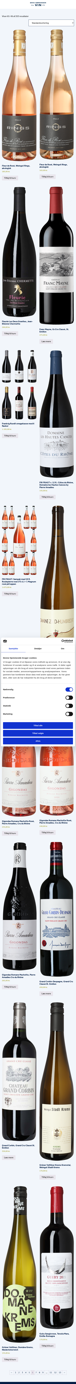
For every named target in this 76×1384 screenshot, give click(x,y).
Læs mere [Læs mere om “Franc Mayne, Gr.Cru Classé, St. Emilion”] (46, 341)
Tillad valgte (38, 733)
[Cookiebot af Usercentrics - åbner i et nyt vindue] (61, 641)
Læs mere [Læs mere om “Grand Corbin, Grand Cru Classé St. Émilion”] (8, 1157)
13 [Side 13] (60, 1372)
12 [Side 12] (55, 1372)
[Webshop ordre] (51, 23)
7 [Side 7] (36, 1372)
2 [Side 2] (19, 1372)
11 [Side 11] (51, 1372)
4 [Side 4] (25, 1372)
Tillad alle (38, 725)
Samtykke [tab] (13, 648)
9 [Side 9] (43, 1372)
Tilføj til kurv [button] (10, 178)
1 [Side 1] (15, 1372)
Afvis (38, 741)
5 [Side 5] (29, 1372)
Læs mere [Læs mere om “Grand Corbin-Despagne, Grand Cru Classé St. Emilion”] (46, 993)
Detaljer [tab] (38, 648)
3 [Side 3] (22, 1372)
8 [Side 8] (39, 1372)
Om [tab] (62, 648)
